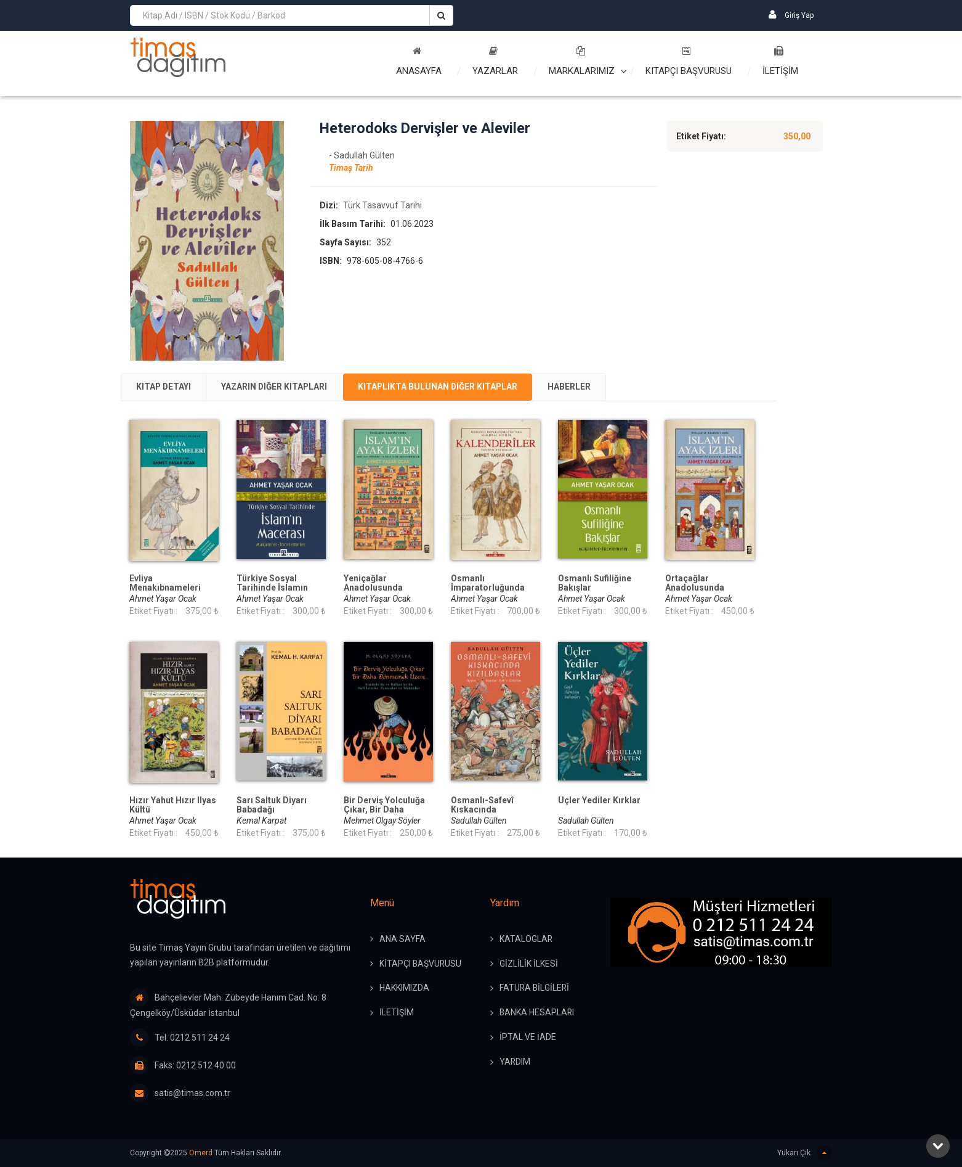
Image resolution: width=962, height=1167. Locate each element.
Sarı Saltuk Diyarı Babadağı (271, 805)
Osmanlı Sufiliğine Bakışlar (594, 583)
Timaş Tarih (351, 168)
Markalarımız (582, 61)
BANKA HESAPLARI (537, 1013)
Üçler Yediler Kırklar (599, 800)
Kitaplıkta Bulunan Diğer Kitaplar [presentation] (445, 387)
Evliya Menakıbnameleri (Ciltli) (165, 588)
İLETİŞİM (780, 61)
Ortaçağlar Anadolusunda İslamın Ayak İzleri (702, 588)
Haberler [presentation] (578, 387)
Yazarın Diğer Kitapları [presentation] (278, 387)
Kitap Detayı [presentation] (165, 387)
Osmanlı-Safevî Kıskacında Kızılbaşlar (482, 810)
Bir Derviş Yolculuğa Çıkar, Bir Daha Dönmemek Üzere (384, 810)
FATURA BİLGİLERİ (535, 989)
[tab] (165, 387)
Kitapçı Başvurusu (688, 61)
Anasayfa (419, 61)
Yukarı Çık (804, 1153)
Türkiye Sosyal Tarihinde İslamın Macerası (272, 588)
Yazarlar (495, 61)
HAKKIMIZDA (404, 989)
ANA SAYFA (402, 939)
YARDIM (515, 1063)
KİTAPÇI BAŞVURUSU (421, 964)
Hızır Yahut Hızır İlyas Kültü (172, 805)
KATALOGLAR (526, 939)
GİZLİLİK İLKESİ (528, 964)
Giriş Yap (791, 14)
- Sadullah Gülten (362, 156)
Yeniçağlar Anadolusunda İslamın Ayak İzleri (381, 588)
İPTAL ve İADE (527, 1038)
